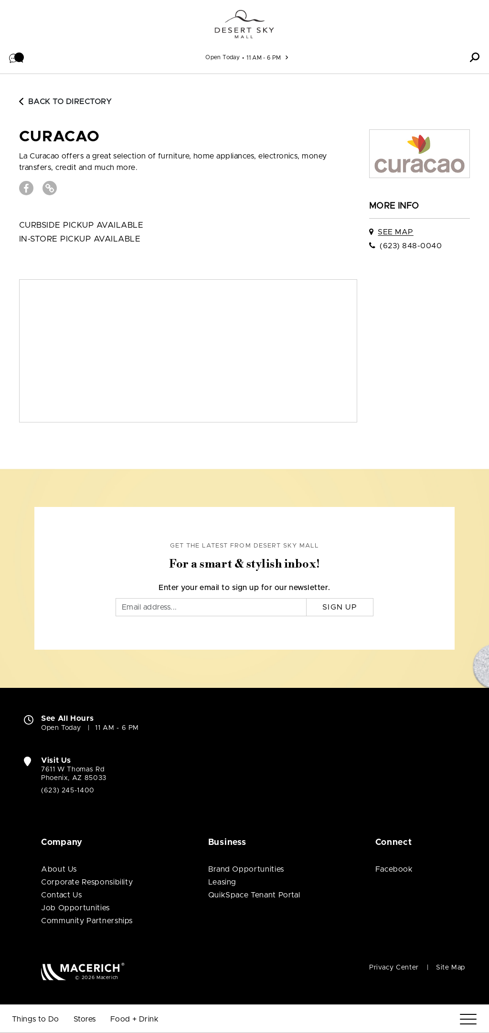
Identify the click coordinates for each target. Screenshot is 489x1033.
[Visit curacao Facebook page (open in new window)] (26, 188)
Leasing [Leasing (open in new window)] (222, 882)
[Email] (211, 607)
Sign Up (339, 607)
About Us (59, 869)
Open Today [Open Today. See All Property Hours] (61, 728)
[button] (17, 57)
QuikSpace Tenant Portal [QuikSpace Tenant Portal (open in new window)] (254, 895)
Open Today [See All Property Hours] (222, 57)
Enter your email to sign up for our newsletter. (244, 587)
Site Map (450, 967)
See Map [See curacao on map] (395, 232)
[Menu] (468, 1019)
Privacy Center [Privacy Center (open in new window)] (394, 967)
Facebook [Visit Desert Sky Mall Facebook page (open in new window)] (394, 869)
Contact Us (61, 895)
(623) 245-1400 (68, 790)
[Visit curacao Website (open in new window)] (50, 188)
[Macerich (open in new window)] (83, 971)
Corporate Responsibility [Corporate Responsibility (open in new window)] (87, 882)
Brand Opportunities (246, 869)
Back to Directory (65, 101)
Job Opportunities (75, 908)
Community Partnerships (87, 921)
